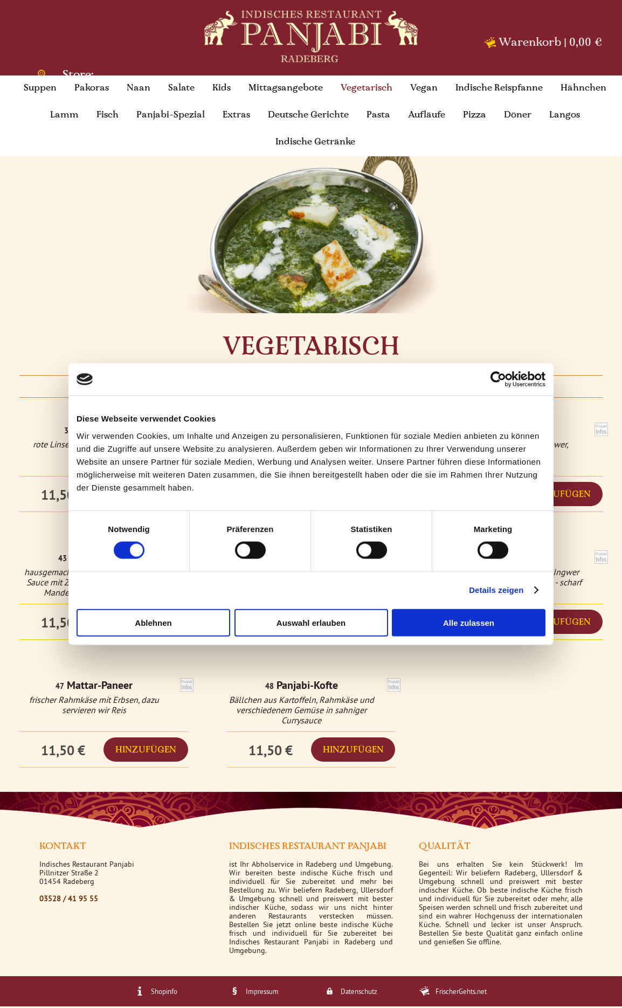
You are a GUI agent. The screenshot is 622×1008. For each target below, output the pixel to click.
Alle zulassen (468, 622)
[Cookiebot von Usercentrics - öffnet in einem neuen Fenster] (498, 379)
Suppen (40, 90)
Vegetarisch (366, 90)
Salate (181, 90)
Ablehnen (153, 622)
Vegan (424, 90)
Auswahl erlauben (311, 622)
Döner (517, 117)
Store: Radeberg (71, 73)
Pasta (378, 117)
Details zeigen (496, 590)
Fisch (107, 117)
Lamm (64, 117)
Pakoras (91, 90)
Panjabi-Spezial (170, 117)
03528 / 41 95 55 (68, 900)
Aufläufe (426, 117)
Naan (138, 90)
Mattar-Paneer (100, 687)
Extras (236, 117)
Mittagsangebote (285, 90)
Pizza (474, 117)
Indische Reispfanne (499, 90)
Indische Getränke (315, 144)
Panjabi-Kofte (307, 687)
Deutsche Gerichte (308, 117)
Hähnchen (583, 90)
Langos (564, 117)
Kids (221, 90)
